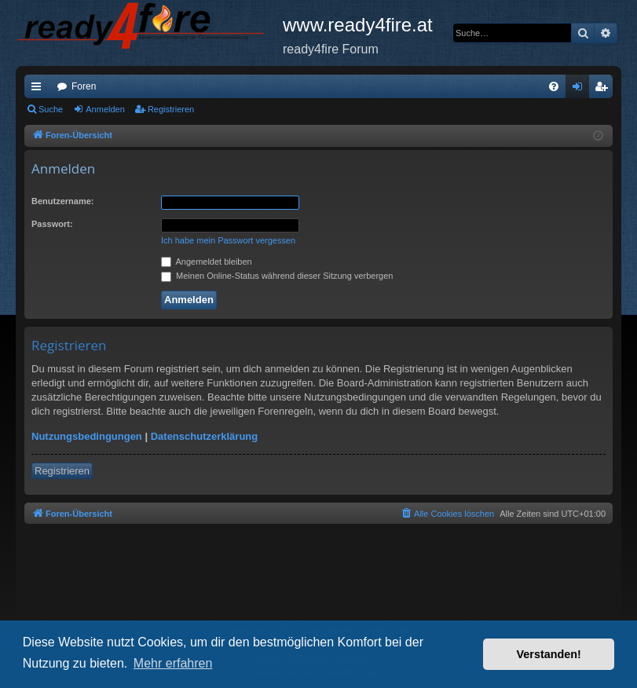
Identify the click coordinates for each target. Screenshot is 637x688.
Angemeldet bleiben (206, 261)
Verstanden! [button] (549, 654)
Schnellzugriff (39, 89)
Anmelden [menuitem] (581, 89)
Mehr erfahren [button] (173, 663)
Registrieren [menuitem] (604, 89)
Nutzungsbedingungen (86, 436)
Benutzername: (62, 201)
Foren (83, 86)
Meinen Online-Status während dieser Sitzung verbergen (277, 275)
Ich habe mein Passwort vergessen (228, 240)
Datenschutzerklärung (204, 436)
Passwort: (52, 224)
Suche (50, 109)
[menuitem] (554, 86)
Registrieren (171, 109)
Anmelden (105, 109)
